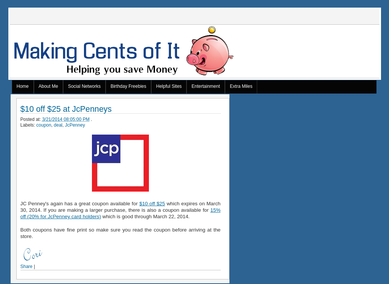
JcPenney (75, 125)
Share (27, 266)
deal (58, 125)
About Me (48, 86)
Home (23, 86)
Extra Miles (241, 86)
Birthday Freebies (128, 86)
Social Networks (84, 86)
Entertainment (205, 86)
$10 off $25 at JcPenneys (66, 109)
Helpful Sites (169, 86)
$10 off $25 (152, 203)
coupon (43, 125)
